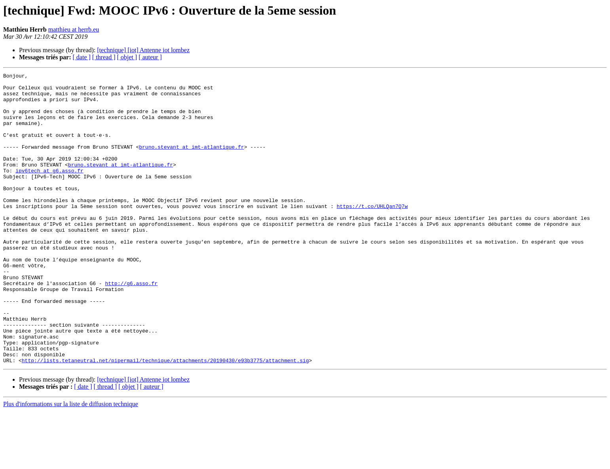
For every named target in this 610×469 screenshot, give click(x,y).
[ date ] (82, 57)
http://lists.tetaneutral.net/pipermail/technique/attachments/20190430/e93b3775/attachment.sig (165, 418)
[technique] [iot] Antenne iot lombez (143, 50)
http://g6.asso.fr (131, 325)
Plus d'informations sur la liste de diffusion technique (70, 462)
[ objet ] (127, 57)
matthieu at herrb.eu (73, 29)
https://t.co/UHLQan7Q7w (371, 233)
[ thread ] (104, 57)
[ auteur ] (150, 57)
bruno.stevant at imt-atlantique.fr (191, 162)
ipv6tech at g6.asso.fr (49, 190)
